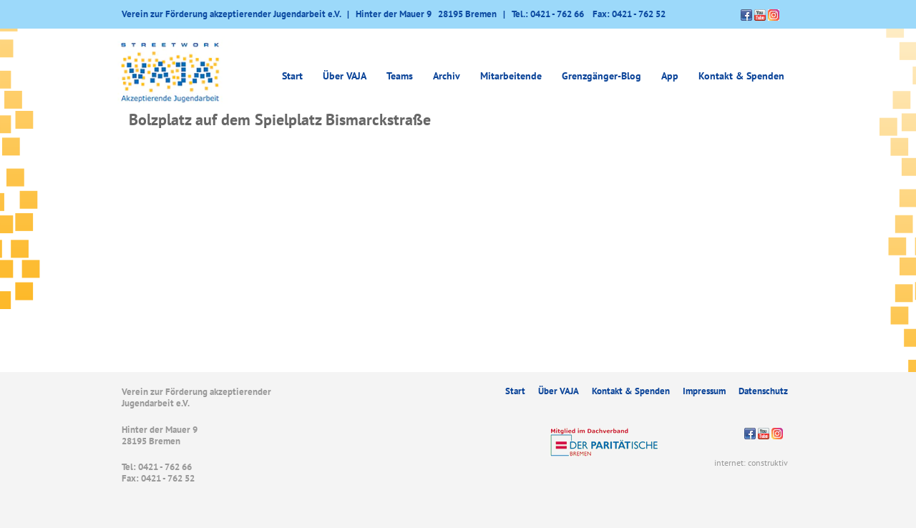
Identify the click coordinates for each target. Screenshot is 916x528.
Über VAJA (344, 75)
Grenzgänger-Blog (601, 75)
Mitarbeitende (511, 75)
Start (292, 75)
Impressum (704, 391)
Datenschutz (763, 391)
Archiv (446, 75)
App (669, 75)
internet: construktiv (751, 462)
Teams (399, 75)
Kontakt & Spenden (741, 75)
